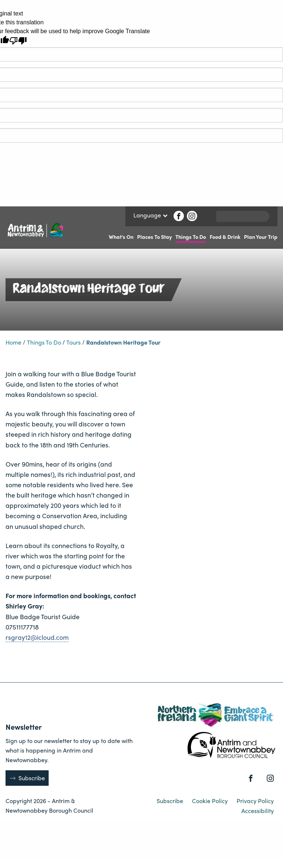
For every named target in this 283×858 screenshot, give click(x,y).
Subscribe (31, 778)
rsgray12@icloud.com (37, 637)
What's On (121, 236)
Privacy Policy (255, 800)
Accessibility (257, 810)
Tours (73, 342)
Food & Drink (225, 236)
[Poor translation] (18, 41)
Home (13, 342)
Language (150, 215)
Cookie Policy (210, 800)
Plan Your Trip (260, 236)
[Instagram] (192, 216)
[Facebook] (179, 216)
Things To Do (190, 236)
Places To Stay (154, 236)
